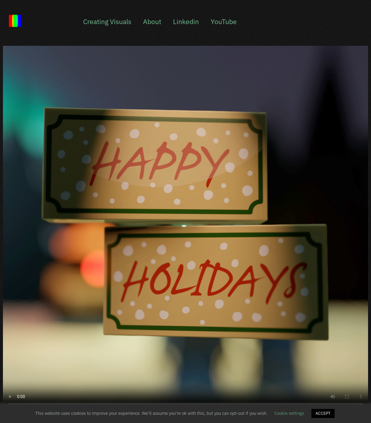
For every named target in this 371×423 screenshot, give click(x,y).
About (152, 21)
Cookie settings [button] (289, 413)
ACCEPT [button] (322, 413)
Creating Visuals (107, 21)
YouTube (224, 21)
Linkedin (186, 21)
